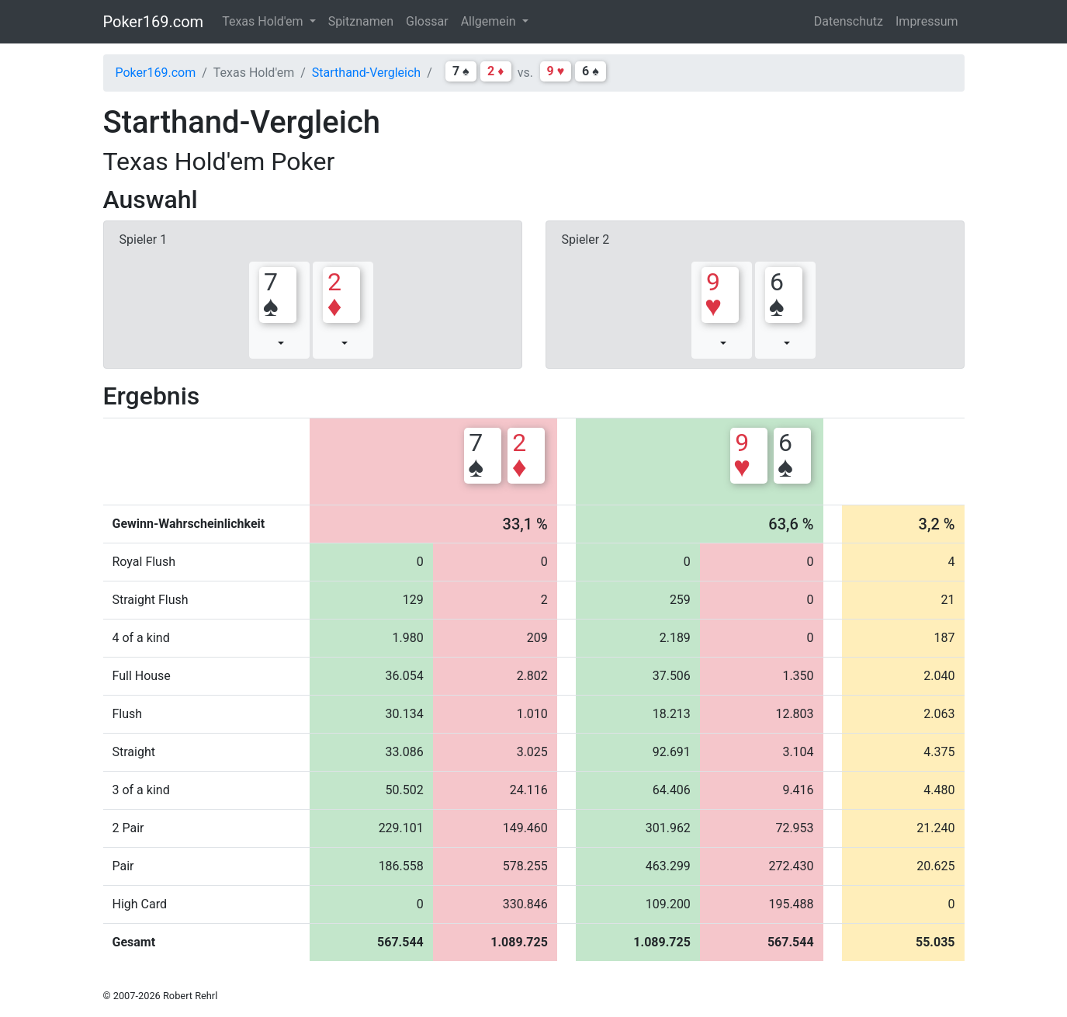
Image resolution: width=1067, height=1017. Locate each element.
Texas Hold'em (264, 21)
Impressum (927, 21)
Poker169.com (153, 21)
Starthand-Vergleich (366, 72)
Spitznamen (360, 21)
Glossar (427, 21)
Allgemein (490, 21)
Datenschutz (848, 21)
